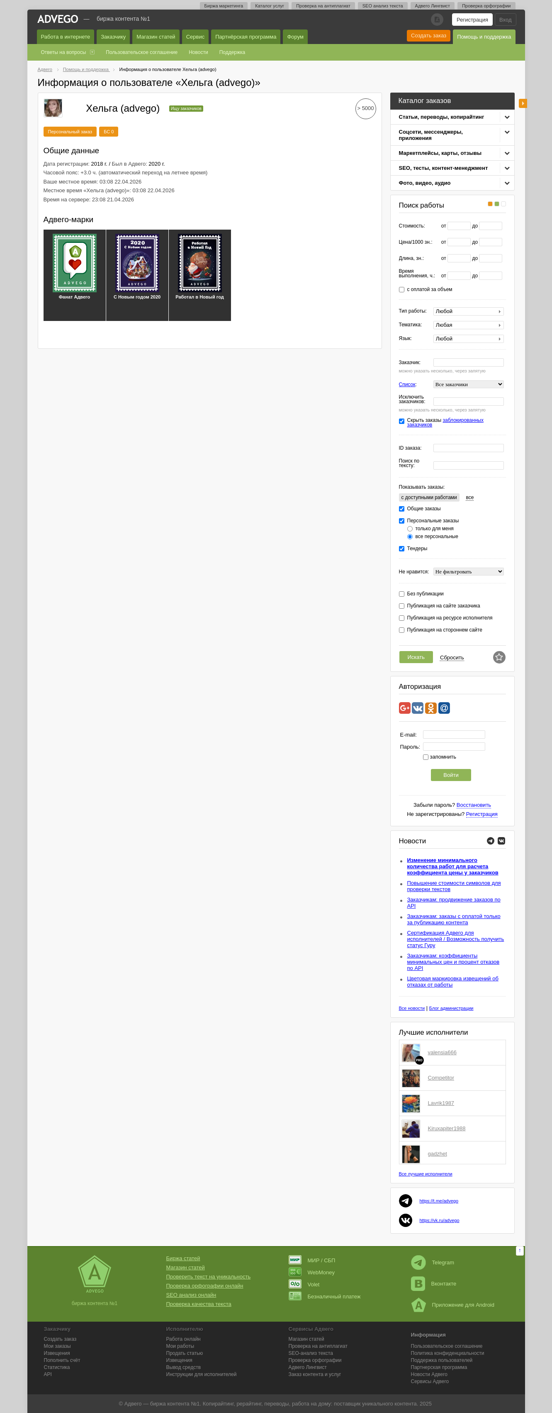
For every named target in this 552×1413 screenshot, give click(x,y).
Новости (198, 52)
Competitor (441, 1078)
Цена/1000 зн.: (416, 242)
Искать (416, 657)
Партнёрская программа (245, 37)
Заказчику (113, 37)
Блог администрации (451, 1008)
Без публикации (425, 594)
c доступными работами (429, 497)
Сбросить (452, 657)
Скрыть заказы (445, 422)
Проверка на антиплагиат (323, 5)
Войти (450, 775)
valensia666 (442, 1052)
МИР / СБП (312, 1260)
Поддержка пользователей (442, 1360)
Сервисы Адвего (430, 1381)
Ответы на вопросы (63, 52)
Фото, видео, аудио (425, 183)
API (48, 1374)
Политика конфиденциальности (447, 1353)
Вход (505, 20)
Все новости (412, 1008)
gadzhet (437, 1154)
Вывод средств (183, 1367)
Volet (304, 1284)
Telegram (432, 1262)
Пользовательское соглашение (142, 52)
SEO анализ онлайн (191, 1295)
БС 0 (109, 131)
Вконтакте (434, 1284)
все (470, 497)
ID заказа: (410, 448)
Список (407, 384)
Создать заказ (428, 35)
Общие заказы (424, 509)
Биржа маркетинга (223, 5)
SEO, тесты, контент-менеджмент (443, 168)
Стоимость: (412, 226)
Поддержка (232, 52)
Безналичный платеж (325, 1296)
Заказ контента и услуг (315, 1374)
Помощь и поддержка (484, 37)
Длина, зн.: (411, 258)
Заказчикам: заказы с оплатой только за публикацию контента (454, 919)
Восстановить (474, 805)
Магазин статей (155, 37)
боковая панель (523, 103)
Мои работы (180, 1346)
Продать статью (184, 1353)
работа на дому (311, 1404)
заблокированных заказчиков (445, 422)
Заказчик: (410, 362)
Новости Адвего (429, 1374)
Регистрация (472, 20)
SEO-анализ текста (311, 1353)
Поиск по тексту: (409, 463)
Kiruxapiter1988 (447, 1128)
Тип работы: (413, 311)
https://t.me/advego (439, 1200)
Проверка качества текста (198, 1304)
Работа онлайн (183, 1339)
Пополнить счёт (62, 1360)
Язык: (405, 338)
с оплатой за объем (429, 289)
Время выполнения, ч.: (417, 273)
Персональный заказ (70, 131)
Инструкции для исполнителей (201, 1374)
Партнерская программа (439, 1367)
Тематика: (410, 325)
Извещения (57, 1353)
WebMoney (312, 1272)
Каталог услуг (269, 5)
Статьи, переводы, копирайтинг (441, 117)
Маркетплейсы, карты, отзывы (440, 153)
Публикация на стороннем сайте (444, 630)
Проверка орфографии (486, 5)
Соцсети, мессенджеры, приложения (431, 135)
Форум (295, 37)
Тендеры (417, 548)
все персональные (437, 536)
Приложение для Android (453, 1305)
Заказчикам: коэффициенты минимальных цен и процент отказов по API (453, 962)
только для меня (435, 529)
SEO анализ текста (382, 5)
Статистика (57, 1367)
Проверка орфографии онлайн (204, 1286)
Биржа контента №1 (123, 18)
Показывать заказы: (422, 487)
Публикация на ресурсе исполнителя (450, 618)
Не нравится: (414, 572)
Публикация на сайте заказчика (443, 606)
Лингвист (308, 1367)
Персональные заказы (433, 521)
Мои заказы (57, 1346)
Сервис (195, 37)
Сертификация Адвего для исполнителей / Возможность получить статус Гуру (455, 939)
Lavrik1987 (441, 1103)
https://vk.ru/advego (440, 1220)
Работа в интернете (65, 37)
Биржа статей (183, 1258)
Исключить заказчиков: (412, 399)
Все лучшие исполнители (425, 1173)
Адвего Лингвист (432, 5)
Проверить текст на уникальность (208, 1276)
